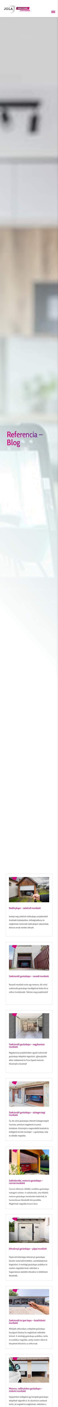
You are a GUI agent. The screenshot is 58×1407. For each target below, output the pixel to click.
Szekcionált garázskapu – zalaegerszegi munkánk (27, 1113)
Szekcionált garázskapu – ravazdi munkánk (29, 976)
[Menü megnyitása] (53, 12)
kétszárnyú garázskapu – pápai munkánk (28, 1248)
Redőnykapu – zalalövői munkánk (25, 908)
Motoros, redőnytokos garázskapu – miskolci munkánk (25, 1390)
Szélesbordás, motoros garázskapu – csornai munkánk (26, 1182)
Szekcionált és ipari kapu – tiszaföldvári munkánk (27, 1321)
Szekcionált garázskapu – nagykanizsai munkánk (27, 1045)
